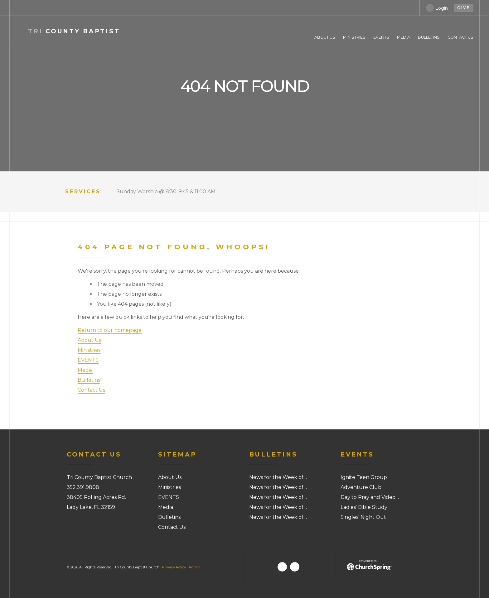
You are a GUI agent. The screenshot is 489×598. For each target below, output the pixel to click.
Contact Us (91, 390)
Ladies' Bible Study (364, 507)
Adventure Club (361, 487)
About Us (89, 340)
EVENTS (88, 360)
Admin (194, 567)
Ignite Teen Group (364, 477)
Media (85, 370)
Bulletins (89, 380)
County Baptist (74, 31)
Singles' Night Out (363, 517)
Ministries (89, 350)
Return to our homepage (110, 330)
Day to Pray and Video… (370, 497)
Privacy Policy (174, 567)
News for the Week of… (278, 477)
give (463, 7)
